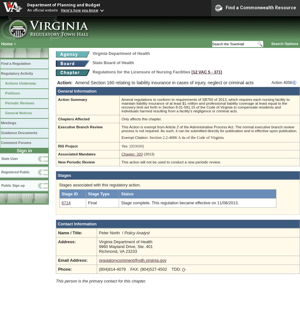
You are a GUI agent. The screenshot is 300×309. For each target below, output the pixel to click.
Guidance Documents (19, 133)
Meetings (8, 123)
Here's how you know (79, 10)
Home (7, 43)
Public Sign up (13, 185)
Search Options (284, 44)
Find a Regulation (16, 63)
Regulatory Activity (17, 73)
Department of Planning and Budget (63, 4)
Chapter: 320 (132, 154)
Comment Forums (16, 143)
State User (9, 159)
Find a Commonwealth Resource (255, 8)
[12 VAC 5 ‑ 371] (206, 72)
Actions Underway (20, 83)
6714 (66, 202)
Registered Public (15, 172)
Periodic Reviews (19, 103)
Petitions (12, 93)
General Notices (18, 113)
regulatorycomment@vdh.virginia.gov (132, 260)
